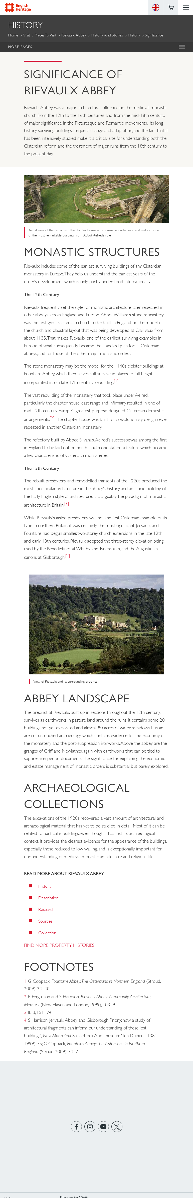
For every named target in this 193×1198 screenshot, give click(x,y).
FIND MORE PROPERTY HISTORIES (59, 945)
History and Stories (107, 35)
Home (13, 35)
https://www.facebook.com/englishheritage (76, 1126)
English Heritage (18, 7)
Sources (45, 921)
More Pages (20, 47)
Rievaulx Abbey (73, 35)
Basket (170, 7)
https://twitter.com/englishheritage (116, 1126)
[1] (116, 381)
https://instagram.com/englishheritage (89, 1126)
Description (48, 897)
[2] (52, 417)
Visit (26, 35)
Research (46, 909)
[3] (66, 503)
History (134, 35)
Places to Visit (45, 35)
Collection (47, 932)
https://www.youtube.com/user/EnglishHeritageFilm (103, 1126)
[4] (67, 555)
